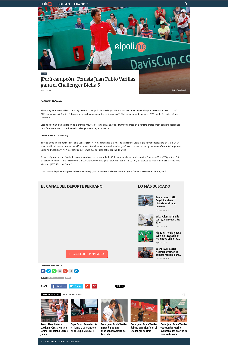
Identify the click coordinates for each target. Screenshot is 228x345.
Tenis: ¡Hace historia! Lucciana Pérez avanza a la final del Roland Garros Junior (54, 329)
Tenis (44, 74)
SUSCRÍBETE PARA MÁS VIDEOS (86, 253)
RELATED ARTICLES (51, 294)
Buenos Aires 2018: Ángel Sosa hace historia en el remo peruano (166, 202)
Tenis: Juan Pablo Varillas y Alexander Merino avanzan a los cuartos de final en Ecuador (173, 329)
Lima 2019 (81, 4)
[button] (186, 4)
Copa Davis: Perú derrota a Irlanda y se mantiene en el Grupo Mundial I (84, 327)
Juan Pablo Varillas (55, 278)
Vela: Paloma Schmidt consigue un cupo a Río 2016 (168, 219)
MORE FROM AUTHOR (72, 294)
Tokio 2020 (63, 4)
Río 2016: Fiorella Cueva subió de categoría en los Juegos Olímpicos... (168, 235)
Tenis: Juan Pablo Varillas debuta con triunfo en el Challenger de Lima (144, 327)
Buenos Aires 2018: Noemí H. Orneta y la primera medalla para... (168, 252)
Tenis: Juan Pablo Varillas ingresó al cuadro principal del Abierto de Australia (114, 329)
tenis (68, 278)
